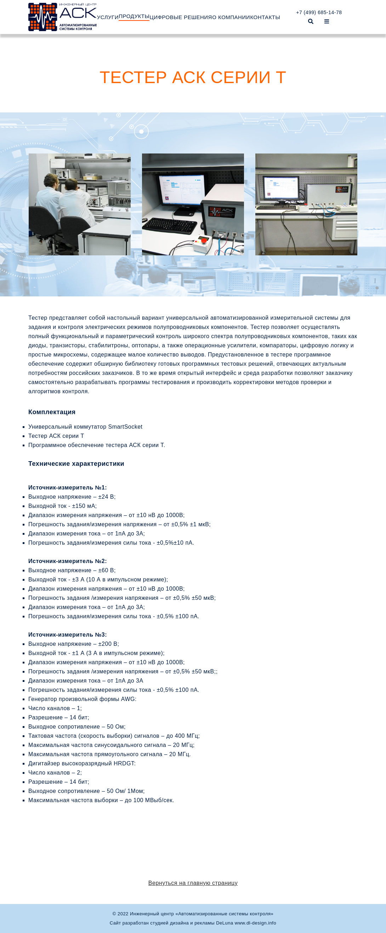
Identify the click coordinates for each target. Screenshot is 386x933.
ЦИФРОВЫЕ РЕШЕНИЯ (181, 17)
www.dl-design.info (255, 923)
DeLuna (224, 923)
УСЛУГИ (108, 17)
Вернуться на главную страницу (193, 883)
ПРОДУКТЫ (134, 16)
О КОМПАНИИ (231, 17)
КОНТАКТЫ (265, 17)
